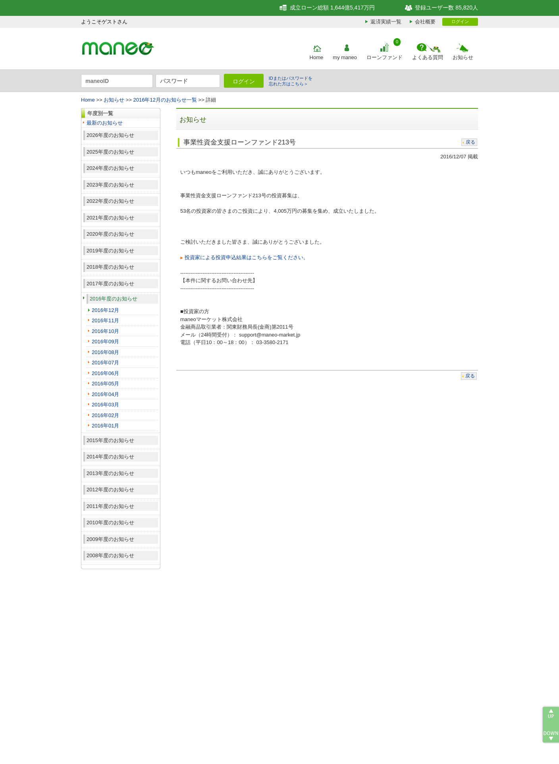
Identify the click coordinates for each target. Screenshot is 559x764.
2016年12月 (105, 310)
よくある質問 (427, 57)
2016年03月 (105, 405)
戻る (470, 142)
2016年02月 (105, 415)
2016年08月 (105, 352)
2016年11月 (105, 320)
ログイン (460, 21)
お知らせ (463, 57)
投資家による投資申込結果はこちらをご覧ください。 (246, 257)
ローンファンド (384, 57)
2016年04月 (105, 394)
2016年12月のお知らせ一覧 (165, 100)
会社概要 (425, 22)
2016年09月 (105, 341)
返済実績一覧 (385, 22)
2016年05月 (105, 384)
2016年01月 (105, 426)
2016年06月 (105, 373)
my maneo (345, 57)
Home (317, 57)
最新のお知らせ (105, 123)
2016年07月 (105, 363)
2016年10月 (105, 331)
